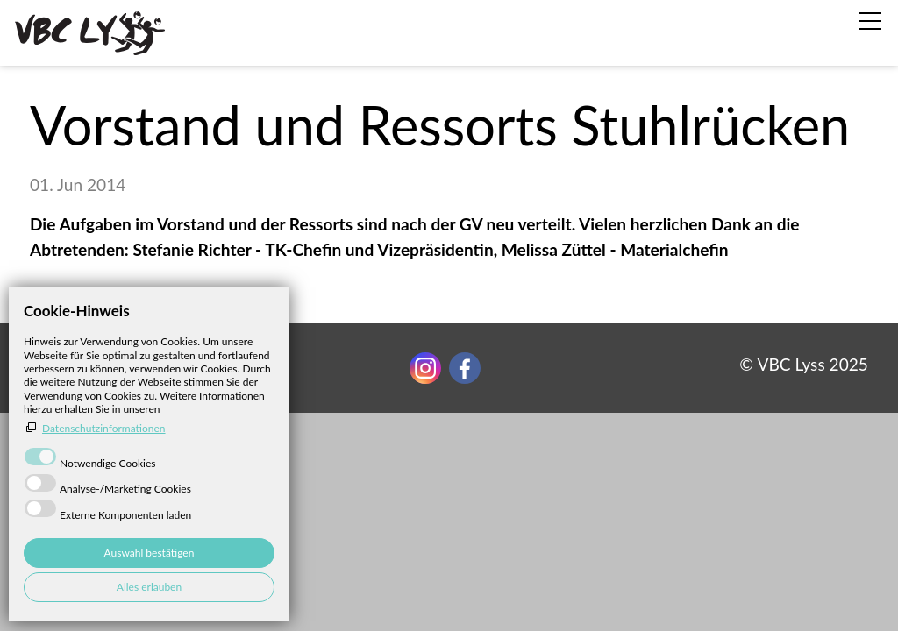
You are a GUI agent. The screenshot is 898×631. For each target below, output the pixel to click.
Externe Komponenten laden (125, 514)
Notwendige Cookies (108, 463)
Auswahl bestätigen (149, 552)
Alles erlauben (149, 586)
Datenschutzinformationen (104, 428)
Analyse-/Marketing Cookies (125, 488)
